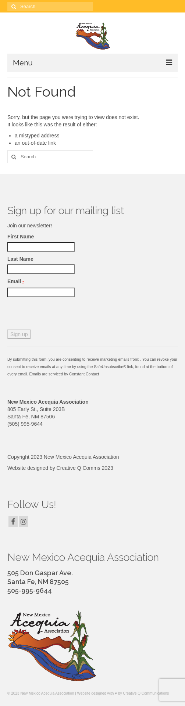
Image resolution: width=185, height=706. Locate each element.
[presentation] (63, 315)
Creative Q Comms (78, 468)
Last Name (20, 259)
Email (15, 281)
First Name (20, 236)
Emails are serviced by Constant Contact (64, 374)
